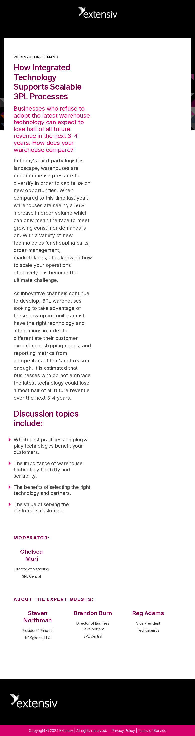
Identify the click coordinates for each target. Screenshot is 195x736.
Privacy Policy (123, 730)
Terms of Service (152, 730)
